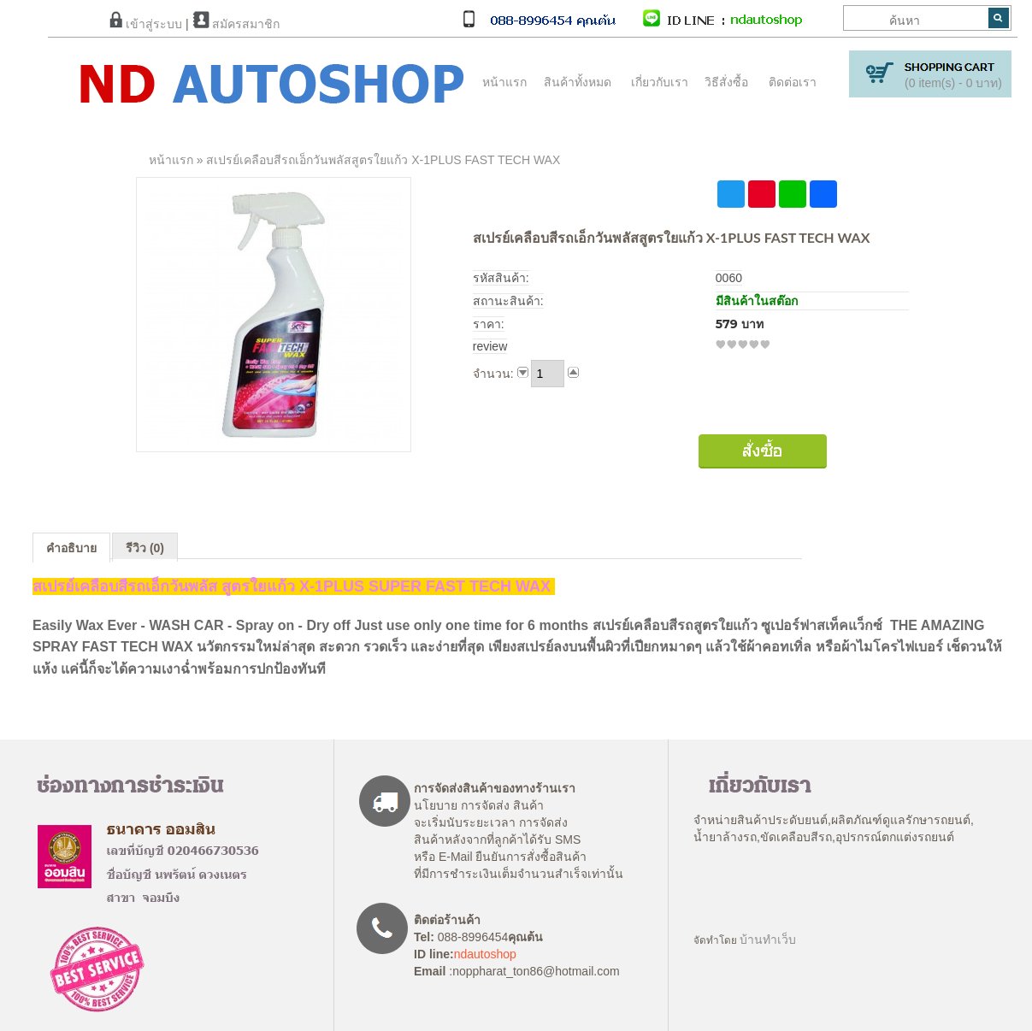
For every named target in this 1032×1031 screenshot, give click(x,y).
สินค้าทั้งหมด (574, 82)
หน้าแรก (504, 82)
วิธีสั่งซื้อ (726, 82)
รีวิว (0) (145, 548)
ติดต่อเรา (793, 82)
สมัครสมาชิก (236, 24)
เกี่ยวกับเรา (659, 82)
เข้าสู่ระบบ (145, 24)
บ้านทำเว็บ (768, 939)
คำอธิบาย (71, 548)
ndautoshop (485, 954)
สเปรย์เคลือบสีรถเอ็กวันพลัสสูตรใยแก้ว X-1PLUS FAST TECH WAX (383, 160)
